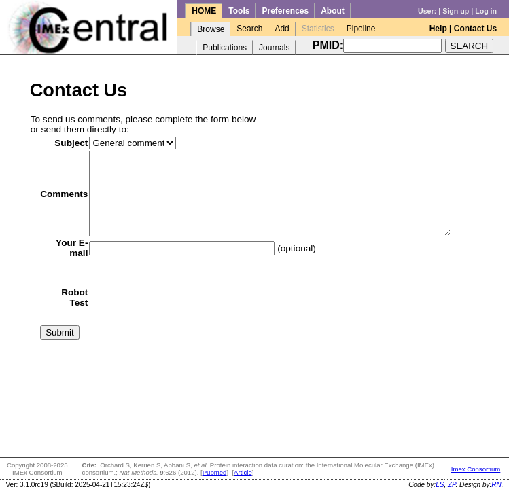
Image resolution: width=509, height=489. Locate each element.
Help (438, 28)
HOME (204, 11)
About (333, 11)
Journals (274, 47)
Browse (210, 29)
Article (243, 472)
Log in (486, 11)
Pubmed (215, 472)
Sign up (455, 11)
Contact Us (475, 28)
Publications (225, 47)
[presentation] (183, 313)
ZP (452, 484)
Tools (238, 11)
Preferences (285, 11)
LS (440, 484)
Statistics (318, 28)
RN (496, 484)
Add (282, 28)
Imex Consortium (476, 469)
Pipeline (361, 28)
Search (249, 28)
